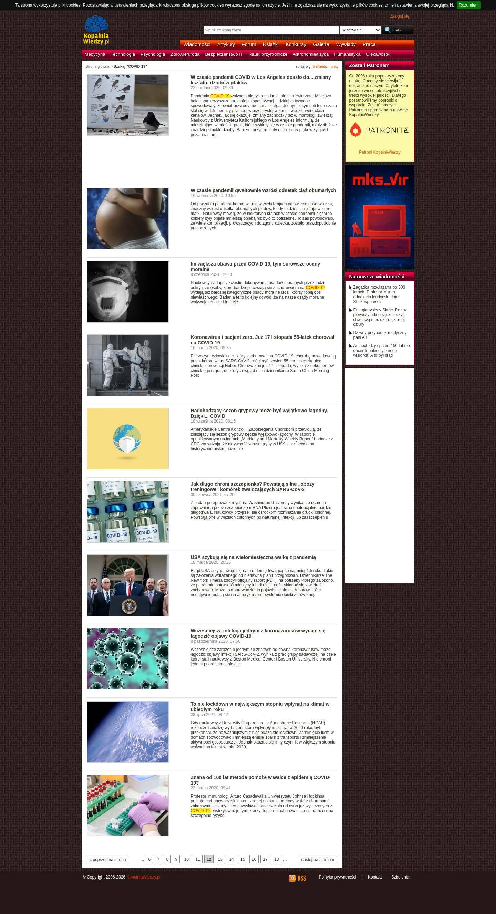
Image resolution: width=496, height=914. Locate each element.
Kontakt (375, 877)
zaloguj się (399, 16)
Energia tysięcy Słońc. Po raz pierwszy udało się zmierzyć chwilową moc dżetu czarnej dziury (380, 317)
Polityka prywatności (337, 877)
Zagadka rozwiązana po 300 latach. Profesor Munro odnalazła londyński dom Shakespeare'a (379, 294)
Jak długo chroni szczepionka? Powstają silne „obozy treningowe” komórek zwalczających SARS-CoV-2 (252, 486)
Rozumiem (468, 5)
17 (265, 859)
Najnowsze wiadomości (377, 276)
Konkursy (296, 44)
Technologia (123, 54)
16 (254, 859)
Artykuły (226, 44)
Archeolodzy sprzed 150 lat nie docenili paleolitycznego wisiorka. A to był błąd (381, 350)
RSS (301, 878)
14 (231, 859)
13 (220, 859)
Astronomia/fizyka (311, 54)
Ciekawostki (378, 54)
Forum (249, 44)
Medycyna (95, 54)
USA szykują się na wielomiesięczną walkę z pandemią (253, 557)
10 (186, 859)
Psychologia (153, 54)
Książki (271, 44)
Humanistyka (347, 54)
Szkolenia (400, 877)
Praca (369, 44)
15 (242, 859)
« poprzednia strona (108, 859)
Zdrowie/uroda (184, 54)
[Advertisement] (212, 163)
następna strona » (317, 859)
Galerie (321, 44)
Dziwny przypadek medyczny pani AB (380, 335)
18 (276, 859)
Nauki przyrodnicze (268, 54)
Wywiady (346, 44)
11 (197, 859)
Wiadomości (197, 44)
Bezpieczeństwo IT (224, 54)
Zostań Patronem (369, 65)
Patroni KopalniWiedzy (380, 152)
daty (334, 66)
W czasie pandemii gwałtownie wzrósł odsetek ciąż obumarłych (264, 190)
